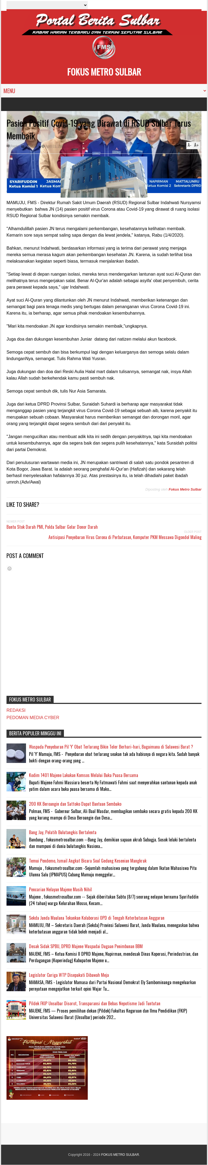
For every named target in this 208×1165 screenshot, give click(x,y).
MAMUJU (32, 146)
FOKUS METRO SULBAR (104, 71)
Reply (14, 146)
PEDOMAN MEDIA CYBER (32, 717)
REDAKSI (15, 710)
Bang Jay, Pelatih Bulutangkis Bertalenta (62, 832)
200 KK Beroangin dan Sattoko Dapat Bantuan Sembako (75, 804)
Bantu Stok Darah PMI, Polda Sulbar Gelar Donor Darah (52, 527)
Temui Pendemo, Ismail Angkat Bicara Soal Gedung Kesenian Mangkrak (88, 860)
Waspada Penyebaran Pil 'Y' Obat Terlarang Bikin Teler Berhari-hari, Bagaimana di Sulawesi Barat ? (111, 746)
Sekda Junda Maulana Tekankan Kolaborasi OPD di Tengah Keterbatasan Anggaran (96, 918)
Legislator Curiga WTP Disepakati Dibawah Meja (69, 975)
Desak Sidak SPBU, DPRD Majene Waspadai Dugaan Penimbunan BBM (86, 946)
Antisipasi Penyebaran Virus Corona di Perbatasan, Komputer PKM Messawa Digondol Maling (125, 537)
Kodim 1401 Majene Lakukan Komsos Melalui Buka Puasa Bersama (83, 775)
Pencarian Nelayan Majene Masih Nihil (60, 889)
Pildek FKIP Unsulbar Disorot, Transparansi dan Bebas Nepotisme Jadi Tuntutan (94, 1003)
